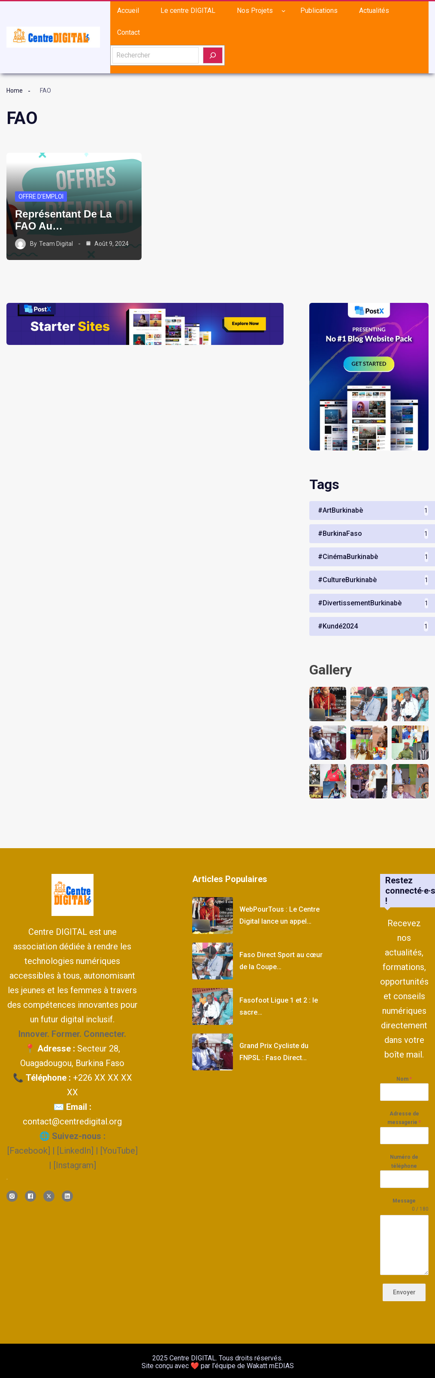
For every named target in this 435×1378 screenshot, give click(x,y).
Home (14, 90)
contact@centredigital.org (72, 1121)
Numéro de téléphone (404, 1161)
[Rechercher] (213, 55)
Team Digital (56, 243)
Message (404, 1201)
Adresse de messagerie (404, 1118)
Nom (404, 1079)
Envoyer (404, 1292)
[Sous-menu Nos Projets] (283, 11)
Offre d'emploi (40, 196)
